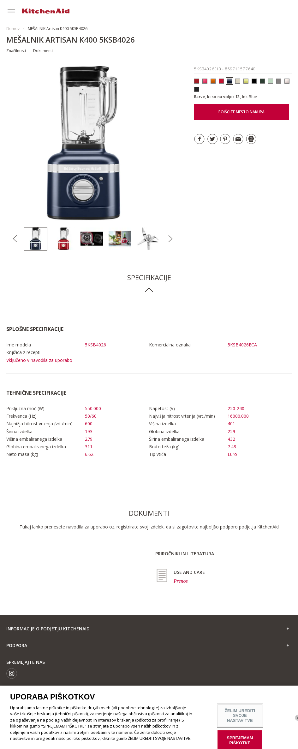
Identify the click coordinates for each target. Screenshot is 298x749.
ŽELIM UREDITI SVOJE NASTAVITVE (240, 715)
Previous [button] (15, 239)
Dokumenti (43, 50)
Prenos (181, 581)
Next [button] (170, 239)
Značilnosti (16, 50)
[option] (38, 239)
